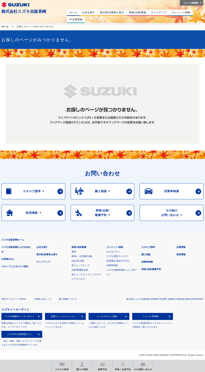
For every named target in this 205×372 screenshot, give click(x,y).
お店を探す (42, 247)
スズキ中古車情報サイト (19, 334)
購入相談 (146, 254)
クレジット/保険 (114, 247)
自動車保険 (112, 265)
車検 (73, 251)
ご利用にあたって (42, 299)
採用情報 (181, 254)
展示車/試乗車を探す (47, 254)
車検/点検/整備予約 (151, 269)
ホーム (5, 26)
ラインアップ (43, 262)
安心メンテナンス (80, 265)
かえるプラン (113, 251)
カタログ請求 (148, 247)
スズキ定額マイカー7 (117, 256)
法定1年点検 (77, 260)
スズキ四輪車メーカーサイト (19, 316)
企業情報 (181, 247)
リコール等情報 (150, 316)
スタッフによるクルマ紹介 (15, 266)
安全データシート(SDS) (13, 299)
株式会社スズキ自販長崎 (23, 11)
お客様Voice (7, 259)
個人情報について (68, 299)
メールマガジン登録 (107, 316)
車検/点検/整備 (78, 247)
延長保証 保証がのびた (118, 260)
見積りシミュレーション (63, 316)
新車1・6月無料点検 (81, 256)
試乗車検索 (147, 262)
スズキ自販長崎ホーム (12, 239)
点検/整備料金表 (79, 270)
